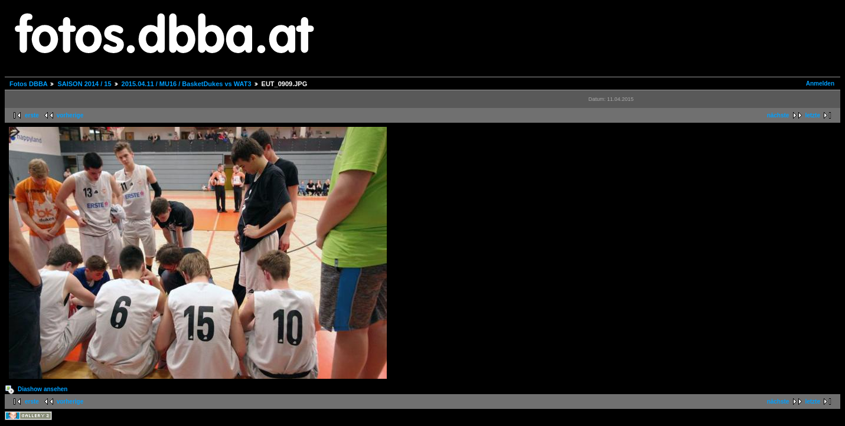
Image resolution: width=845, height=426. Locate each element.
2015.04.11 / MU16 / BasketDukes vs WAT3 (187, 83)
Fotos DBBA (28, 83)
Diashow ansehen (42, 389)
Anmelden (820, 83)
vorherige (70, 115)
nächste (778, 115)
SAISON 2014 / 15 (84, 83)
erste (32, 115)
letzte (812, 115)
